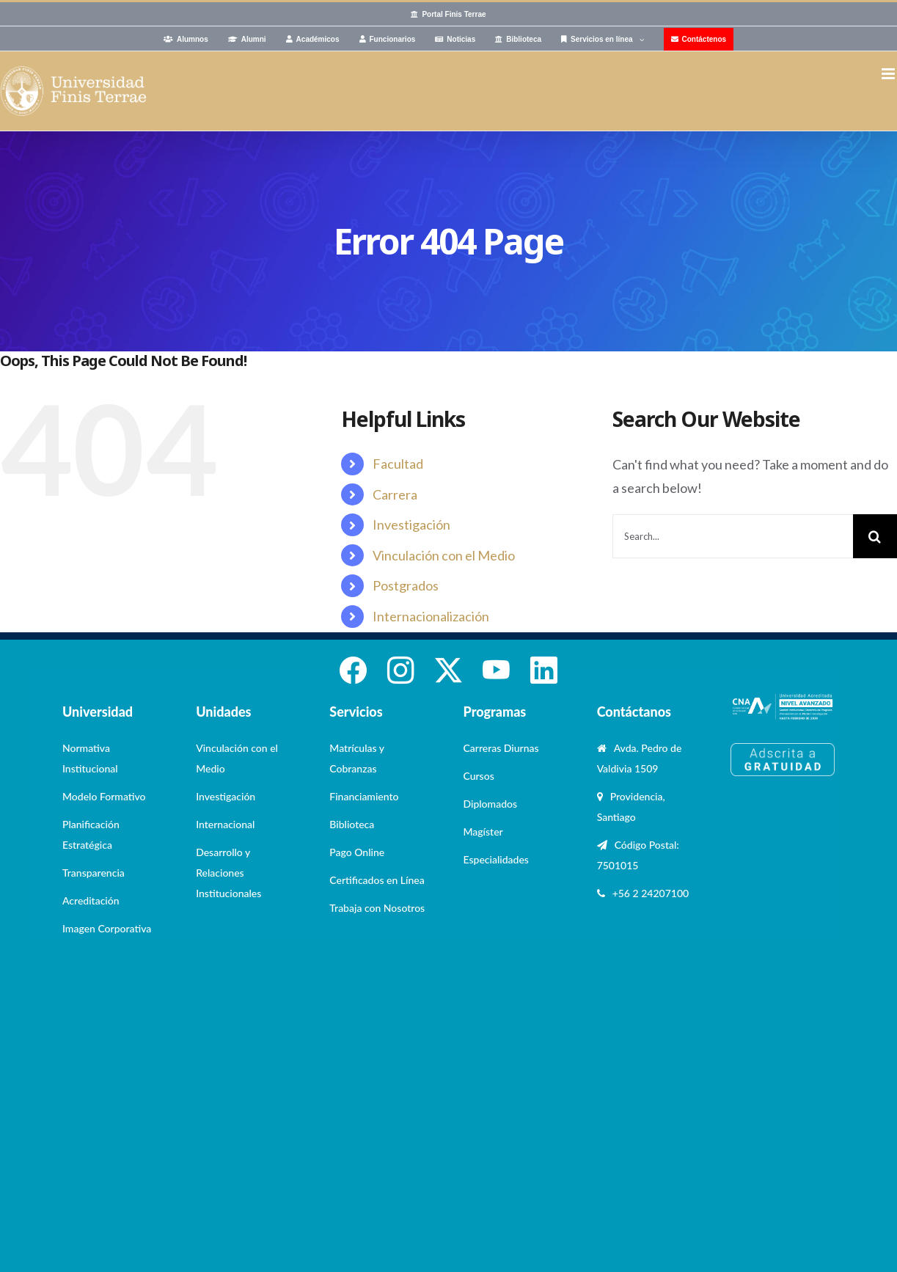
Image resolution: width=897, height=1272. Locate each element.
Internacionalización (431, 616)
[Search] (875, 536)
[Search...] (732, 536)
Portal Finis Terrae (454, 14)
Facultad (398, 464)
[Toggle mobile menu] (889, 73)
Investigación (411, 524)
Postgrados (406, 585)
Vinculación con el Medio (444, 555)
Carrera (395, 494)
